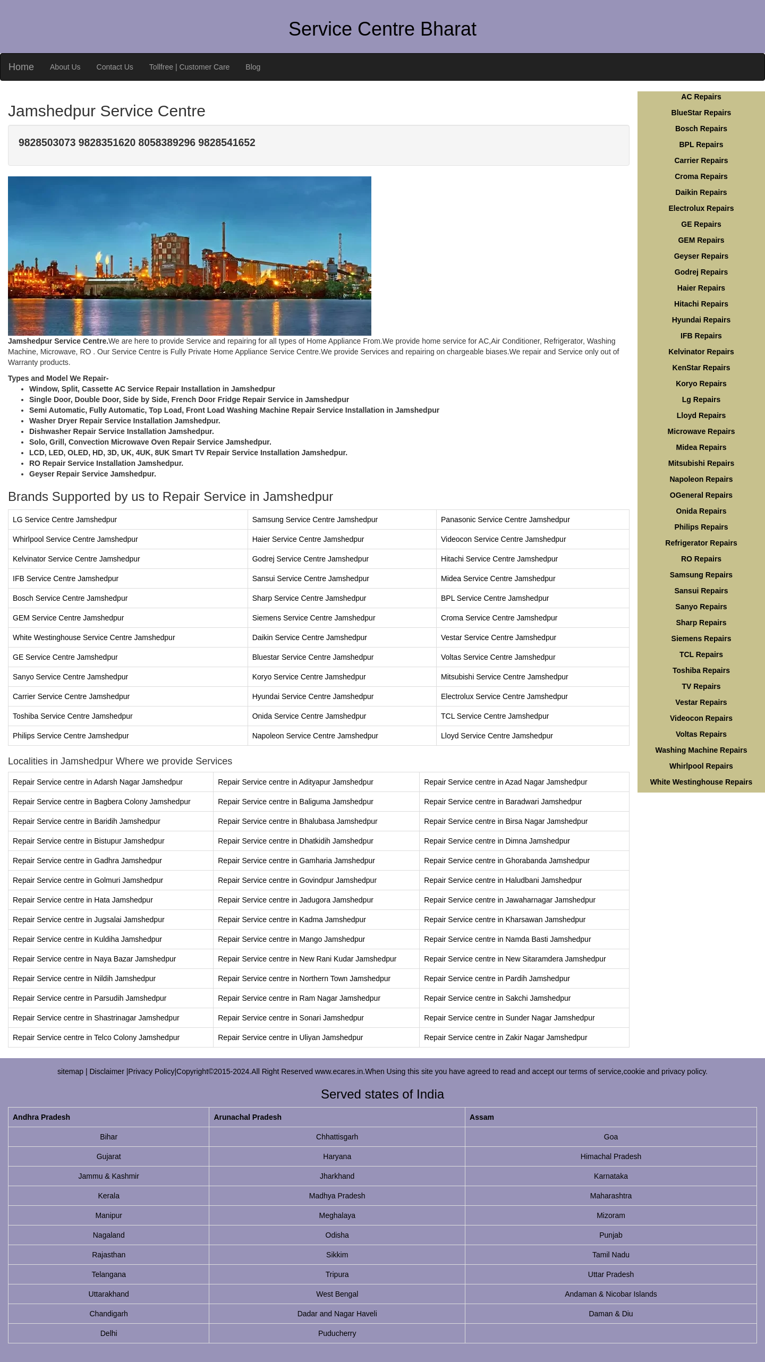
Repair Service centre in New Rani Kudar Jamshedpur (307, 959)
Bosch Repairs (701, 128)
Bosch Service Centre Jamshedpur (70, 598)
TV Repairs (701, 686)
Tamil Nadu (611, 1254)
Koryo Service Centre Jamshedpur (309, 677)
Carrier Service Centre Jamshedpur (71, 696)
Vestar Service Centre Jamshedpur (498, 637)
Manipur (108, 1215)
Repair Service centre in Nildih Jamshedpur (84, 978)
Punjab (611, 1235)
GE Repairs (701, 224)
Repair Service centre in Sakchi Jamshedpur (497, 998)
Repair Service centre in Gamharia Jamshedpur (296, 860)
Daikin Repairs (701, 192)
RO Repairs (701, 559)
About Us (65, 67)
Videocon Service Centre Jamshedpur (503, 539)
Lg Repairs (701, 399)
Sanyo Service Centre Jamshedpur (70, 677)
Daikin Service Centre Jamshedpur (309, 637)
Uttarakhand (109, 1294)
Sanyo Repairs (701, 606)
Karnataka (611, 1176)
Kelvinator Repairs (701, 351)
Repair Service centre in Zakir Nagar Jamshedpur (505, 1037)
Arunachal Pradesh (248, 1117)
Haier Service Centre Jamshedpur (308, 539)
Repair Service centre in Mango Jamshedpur (291, 939)
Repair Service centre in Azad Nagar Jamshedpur (505, 782)
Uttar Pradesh (611, 1274)
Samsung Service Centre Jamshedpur (315, 519)
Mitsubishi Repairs (701, 463)
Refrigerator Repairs (701, 543)
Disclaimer (107, 1071)
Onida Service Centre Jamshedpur (309, 716)
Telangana (108, 1274)
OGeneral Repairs (701, 495)
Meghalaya (337, 1215)
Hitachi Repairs (701, 304)
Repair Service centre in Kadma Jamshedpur (292, 919)
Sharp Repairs (701, 622)
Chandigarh (109, 1313)
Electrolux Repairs (701, 208)
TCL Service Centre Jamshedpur (495, 716)
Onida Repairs (701, 511)
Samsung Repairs (701, 575)
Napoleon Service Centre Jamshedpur (315, 735)
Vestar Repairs (701, 702)
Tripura (337, 1274)
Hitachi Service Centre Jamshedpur (499, 559)
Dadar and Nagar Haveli (337, 1313)
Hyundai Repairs (701, 320)
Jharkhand (337, 1176)
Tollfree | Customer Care (189, 67)
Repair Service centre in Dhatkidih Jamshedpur (295, 841)
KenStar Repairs (701, 367)
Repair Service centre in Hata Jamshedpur (83, 900)
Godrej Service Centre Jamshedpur (310, 559)
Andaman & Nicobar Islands (611, 1294)
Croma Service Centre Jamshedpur (499, 618)
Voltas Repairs (701, 734)
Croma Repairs (701, 176)
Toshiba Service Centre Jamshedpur (73, 716)
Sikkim (337, 1254)
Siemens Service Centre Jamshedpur (314, 618)
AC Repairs (701, 96)
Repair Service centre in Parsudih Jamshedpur (89, 998)
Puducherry (337, 1333)
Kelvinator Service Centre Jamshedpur (76, 559)
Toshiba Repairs (701, 670)
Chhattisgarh (337, 1137)
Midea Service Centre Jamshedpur (498, 578)
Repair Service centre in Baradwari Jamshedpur (503, 801)
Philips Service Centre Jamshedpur (71, 735)
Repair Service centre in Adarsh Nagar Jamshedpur (98, 782)
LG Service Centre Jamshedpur (65, 519)
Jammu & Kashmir (109, 1176)
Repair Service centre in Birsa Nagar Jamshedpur (506, 821)
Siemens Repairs (702, 638)
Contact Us (115, 67)
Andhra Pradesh (41, 1117)
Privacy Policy (151, 1071)
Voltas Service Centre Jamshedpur (498, 657)
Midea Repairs (701, 447)
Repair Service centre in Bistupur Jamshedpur (89, 841)
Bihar (108, 1137)
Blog (252, 67)
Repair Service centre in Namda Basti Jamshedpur (507, 939)
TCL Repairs (701, 654)
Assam (482, 1117)
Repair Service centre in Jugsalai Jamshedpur (89, 919)
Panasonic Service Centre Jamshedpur (505, 519)
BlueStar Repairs (702, 112)
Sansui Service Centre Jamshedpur (310, 578)
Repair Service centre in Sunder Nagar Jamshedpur (509, 1018)
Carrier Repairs (701, 160)
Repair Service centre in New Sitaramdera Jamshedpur (515, 959)
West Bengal (337, 1294)
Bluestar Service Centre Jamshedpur (313, 657)
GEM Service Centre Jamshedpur (68, 618)
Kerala (108, 1195)
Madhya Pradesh (337, 1195)
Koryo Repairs (701, 383)
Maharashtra (611, 1195)
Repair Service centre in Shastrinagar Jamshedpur (96, 1018)
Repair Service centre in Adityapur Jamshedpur (295, 782)
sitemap (70, 1071)
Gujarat (109, 1156)
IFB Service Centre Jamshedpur (65, 578)
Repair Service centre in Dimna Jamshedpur (497, 841)
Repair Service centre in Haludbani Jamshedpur (503, 880)
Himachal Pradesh (611, 1156)
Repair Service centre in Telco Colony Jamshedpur (96, 1037)
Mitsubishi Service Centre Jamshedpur (504, 677)
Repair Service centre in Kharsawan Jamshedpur (504, 919)
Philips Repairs (701, 527)
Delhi (108, 1333)
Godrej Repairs (701, 272)
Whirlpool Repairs (701, 766)
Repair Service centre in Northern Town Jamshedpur (304, 978)
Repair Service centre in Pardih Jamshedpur (497, 978)
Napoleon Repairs (701, 479)
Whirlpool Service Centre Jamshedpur (75, 539)
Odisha (337, 1235)
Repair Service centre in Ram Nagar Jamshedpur (299, 998)
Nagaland (109, 1235)
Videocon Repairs (701, 718)
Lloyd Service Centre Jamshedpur (497, 735)
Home (21, 67)
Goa (611, 1137)
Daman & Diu (611, 1313)
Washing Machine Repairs (701, 750)
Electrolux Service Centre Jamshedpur (504, 696)
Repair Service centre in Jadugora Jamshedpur (295, 900)
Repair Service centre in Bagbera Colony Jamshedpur (102, 801)
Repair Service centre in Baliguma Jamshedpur (295, 801)
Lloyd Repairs (701, 415)
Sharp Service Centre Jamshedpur (309, 598)
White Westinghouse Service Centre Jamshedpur (94, 637)
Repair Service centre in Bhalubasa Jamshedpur (297, 821)
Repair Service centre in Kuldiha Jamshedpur (87, 939)
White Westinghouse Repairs (701, 782)
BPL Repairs (701, 144)
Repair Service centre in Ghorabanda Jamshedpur (507, 860)
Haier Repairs (701, 288)
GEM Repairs (701, 240)
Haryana (337, 1156)
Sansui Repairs (701, 590)
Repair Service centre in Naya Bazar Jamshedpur (94, 959)
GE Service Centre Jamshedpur (65, 657)
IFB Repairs (701, 335)
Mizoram (611, 1215)
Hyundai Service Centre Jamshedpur (313, 696)
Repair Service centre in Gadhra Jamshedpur (87, 860)
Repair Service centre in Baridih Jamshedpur (86, 821)
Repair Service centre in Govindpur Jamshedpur (297, 880)
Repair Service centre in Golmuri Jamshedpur (88, 880)
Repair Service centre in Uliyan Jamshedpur (290, 1037)
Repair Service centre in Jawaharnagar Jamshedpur (510, 900)
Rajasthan (108, 1254)
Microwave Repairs (701, 431)
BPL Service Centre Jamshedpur (495, 598)
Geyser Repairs (701, 256)
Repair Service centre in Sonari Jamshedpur (291, 1018)
